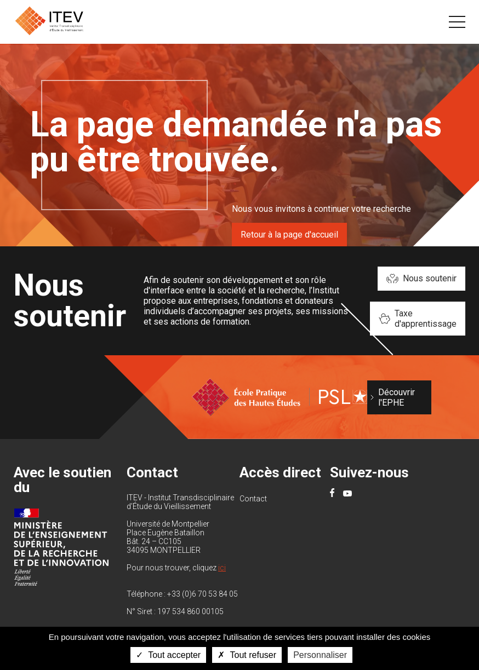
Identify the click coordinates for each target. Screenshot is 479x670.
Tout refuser (247, 655)
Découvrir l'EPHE (396, 397)
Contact (253, 498)
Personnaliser (320, 655)
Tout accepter (168, 655)
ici (222, 567)
